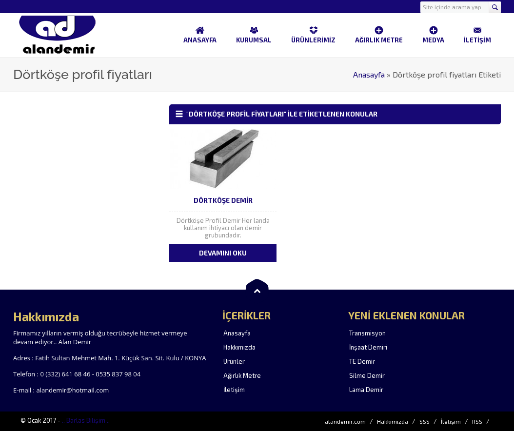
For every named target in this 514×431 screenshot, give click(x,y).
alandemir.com (345, 421)
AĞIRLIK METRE (379, 34)
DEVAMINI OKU (223, 253)
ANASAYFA (200, 34)
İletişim (234, 389)
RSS (477, 421)
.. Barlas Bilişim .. (86, 420)
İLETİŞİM (477, 34)
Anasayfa (369, 74)
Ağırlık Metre (242, 375)
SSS (424, 421)
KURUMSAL (254, 34)
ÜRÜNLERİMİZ (313, 34)
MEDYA (433, 34)
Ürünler (234, 361)
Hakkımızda (239, 347)
